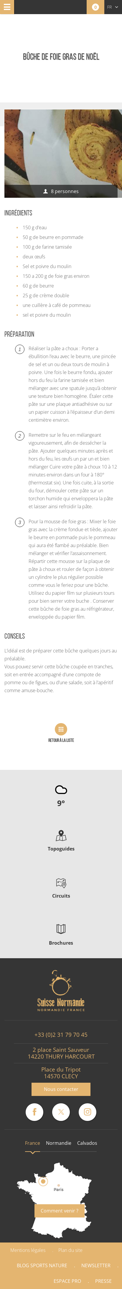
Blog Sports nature (42, 1265)
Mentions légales (27, 1250)
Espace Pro (67, 1281)
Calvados (87, 1143)
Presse (103, 1281)
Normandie (58, 1143)
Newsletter (96, 1265)
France (32, 1143)
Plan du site (70, 1250)
